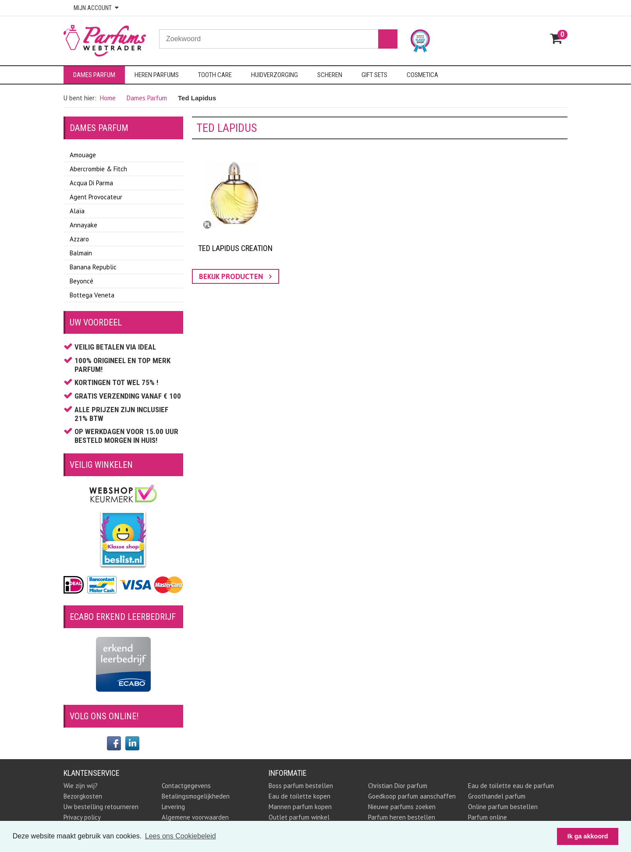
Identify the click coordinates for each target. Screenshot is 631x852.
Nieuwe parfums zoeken (402, 807)
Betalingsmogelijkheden (196, 796)
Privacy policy (82, 817)
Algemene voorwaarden (195, 817)
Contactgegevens (186, 785)
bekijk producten (235, 276)
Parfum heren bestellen (401, 817)
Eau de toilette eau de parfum (511, 785)
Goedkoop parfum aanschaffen (412, 796)
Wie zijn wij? (81, 785)
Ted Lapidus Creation (235, 248)
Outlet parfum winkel (299, 817)
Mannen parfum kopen (300, 807)
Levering (173, 807)
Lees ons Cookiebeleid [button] (180, 836)
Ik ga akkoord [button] (587, 836)
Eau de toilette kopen (299, 796)
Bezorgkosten (83, 796)
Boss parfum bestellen (301, 785)
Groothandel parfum (496, 796)
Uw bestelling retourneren (101, 807)
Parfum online (487, 817)
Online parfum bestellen (503, 807)
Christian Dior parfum (397, 785)
